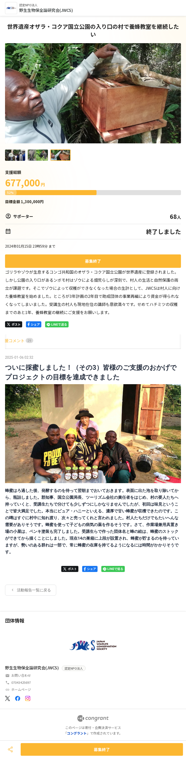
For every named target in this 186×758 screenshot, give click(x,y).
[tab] (11, 340)
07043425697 (21, 682)
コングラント (77, 733)
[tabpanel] (93, 475)
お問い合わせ (21, 675)
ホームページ (21, 689)
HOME (11, 340)
